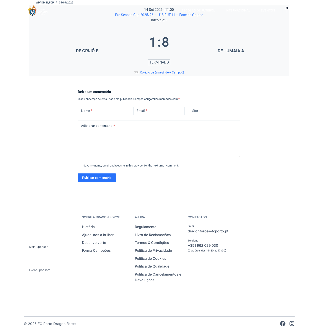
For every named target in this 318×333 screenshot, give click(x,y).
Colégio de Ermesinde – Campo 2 (162, 72)
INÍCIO (166, 10)
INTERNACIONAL (237, 10)
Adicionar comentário (98, 126)
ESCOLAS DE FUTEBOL (198, 10)
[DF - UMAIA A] (230, 42)
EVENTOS (268, 10)
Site (195, 111)
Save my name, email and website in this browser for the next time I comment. (131, 165)
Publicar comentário (97, 178)
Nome (86, 111)
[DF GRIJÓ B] (87, 42)
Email (142, 111)
